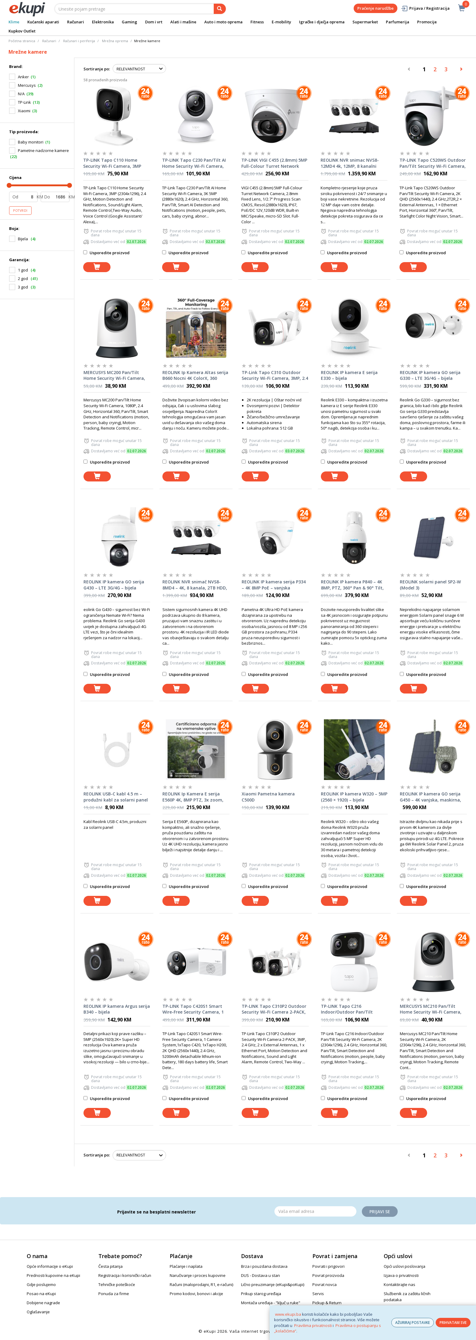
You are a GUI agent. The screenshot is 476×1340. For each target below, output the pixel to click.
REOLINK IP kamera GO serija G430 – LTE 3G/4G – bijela (113, 585)
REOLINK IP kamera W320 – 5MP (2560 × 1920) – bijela (354, 797)
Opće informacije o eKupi (50, 1266)
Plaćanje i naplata (186, 1266)
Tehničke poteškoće (116, 1284)
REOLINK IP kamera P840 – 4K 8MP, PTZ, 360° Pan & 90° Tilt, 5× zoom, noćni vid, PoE (352, 585)
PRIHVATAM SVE (453, 1322)
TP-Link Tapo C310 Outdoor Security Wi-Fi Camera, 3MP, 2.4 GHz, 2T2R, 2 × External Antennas (275, 376)
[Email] (315, 1211)
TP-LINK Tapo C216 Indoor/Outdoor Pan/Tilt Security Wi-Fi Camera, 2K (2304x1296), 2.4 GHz (348, 1009)
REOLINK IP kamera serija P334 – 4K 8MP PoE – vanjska (274, 585)
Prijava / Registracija (425, 8)
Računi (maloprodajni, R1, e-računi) (201, 1284)
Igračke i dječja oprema (322, 22)
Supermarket (365, 22)
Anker (23, 76)
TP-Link (24, 102)
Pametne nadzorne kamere (43, 150)
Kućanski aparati (43, 22)
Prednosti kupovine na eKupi (53, 1275)
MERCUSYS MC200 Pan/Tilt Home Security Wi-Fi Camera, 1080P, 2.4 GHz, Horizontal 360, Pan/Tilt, (116, 376)
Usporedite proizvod (106, 252)
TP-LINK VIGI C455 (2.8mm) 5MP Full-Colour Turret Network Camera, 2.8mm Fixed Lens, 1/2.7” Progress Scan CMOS (274, 163)
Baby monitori (30, 142)
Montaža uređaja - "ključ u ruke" (270, 1302)
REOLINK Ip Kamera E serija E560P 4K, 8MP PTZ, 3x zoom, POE (192, 797)
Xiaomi (24, 110)
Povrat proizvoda (328, 1275)
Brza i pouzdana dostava (264, 1266)
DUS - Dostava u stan (260, 1275)
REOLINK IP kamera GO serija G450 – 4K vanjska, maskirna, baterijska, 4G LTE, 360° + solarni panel (430, 797)
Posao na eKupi (41, 1293)
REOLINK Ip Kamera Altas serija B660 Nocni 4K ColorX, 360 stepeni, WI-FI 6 (195, 376)
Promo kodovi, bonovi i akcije (196, 1293)
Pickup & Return (327, 1302)
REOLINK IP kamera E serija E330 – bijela (349, 375)
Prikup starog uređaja (261, 1293)
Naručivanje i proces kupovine (198, 1275)
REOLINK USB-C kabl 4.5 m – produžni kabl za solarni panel (115, 797)
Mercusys (27, 85)
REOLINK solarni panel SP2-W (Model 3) (430, 585)
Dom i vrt (153, 22)
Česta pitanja (110, 1266)
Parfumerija (397, 22)
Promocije (427, 22)
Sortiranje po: (96, 69)
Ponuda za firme (113, 1293)
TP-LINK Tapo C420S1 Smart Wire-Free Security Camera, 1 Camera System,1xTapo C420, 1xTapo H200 (194, 1009)
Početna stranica (21, 41)
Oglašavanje (38, 1312)
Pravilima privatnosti (313, 1325)
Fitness (257, 22)
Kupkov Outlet (22, 31)
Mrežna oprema (115, 41)
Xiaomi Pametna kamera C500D (268, 797)
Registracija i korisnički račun (124, 1275)
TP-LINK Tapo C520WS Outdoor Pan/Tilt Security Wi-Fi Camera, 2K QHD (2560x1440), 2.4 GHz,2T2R (432, 163)
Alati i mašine (183, 22)
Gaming (129, 22)
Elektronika (103, 22)
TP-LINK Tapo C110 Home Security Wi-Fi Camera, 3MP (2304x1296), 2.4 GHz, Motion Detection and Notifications (113, 163)
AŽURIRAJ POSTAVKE (412, 1322)
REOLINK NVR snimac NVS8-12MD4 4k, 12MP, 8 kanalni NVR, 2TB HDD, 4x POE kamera (353, 163)
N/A (21, 93)
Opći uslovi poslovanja (404, 1266)
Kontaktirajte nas (399, 1284)
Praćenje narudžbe (375, 8)
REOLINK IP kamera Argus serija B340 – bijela (116, 1009)
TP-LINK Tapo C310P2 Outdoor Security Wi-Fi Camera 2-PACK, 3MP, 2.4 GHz (274, 1009)
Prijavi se (379, 1211)
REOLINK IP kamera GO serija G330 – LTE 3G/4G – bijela (430, 375)
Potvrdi (20, 210)
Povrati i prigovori (328, 1266)
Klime (13, 22)
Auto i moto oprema (223, 22)
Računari (75, 22)
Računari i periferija (79, 41)
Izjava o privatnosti (401, 1275)
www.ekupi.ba (288, 1314)
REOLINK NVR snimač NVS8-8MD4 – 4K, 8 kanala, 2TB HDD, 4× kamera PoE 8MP (194, 585)
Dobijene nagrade (43, 1302)
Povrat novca (324, 1284)
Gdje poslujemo (41, 1284)
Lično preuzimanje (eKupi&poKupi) (272, 1284)
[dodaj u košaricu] (96, 267)
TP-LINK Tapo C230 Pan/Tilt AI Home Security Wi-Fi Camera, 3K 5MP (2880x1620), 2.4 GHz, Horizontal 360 (194, 163)
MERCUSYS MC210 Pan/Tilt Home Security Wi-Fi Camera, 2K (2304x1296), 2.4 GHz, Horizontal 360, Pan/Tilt (430, 1009)
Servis (318, 1293)
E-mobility (281, 22)
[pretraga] (220, 9)
